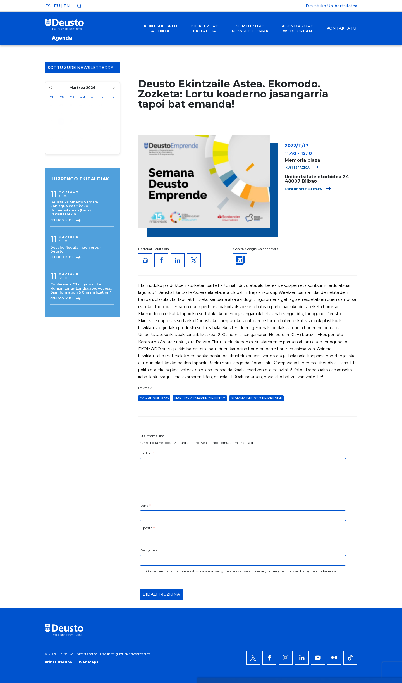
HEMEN (149, 560)
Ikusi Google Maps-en (308, 189)
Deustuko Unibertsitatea (331, 5)
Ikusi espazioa (301, 168)
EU (57, 5)
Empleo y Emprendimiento (200, 398)
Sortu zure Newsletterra (82, 67)
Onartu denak (345, 540)
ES (48, 5)
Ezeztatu (339, 557)
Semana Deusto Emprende (256, 398)
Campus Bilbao (154, 398)
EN (67, 5)
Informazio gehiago (195, 553)
